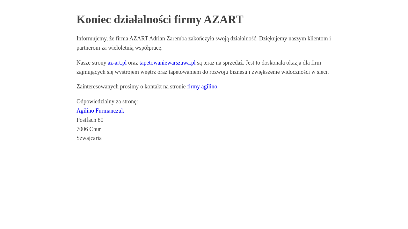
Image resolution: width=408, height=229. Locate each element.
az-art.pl (117, 62)
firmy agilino (202, 86)
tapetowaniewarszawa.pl (167, 62)
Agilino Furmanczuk (100, 111)
